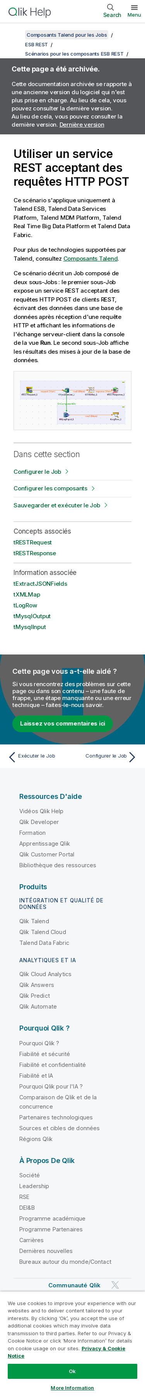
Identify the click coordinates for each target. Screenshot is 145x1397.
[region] (72, 1344)
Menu (134, 15)
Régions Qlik (36, 1139)
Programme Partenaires (51, 1229)
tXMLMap (27, 594)
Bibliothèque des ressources (57, 865)
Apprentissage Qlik (44, 843)
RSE (24, 1197)
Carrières (31, 1240)
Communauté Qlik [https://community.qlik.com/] (74, 1285)
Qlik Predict (34, 995)
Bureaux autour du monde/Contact (65, 1261)
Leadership (34, 1186)
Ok (72, 1371)
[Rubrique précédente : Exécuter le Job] (38, 757)
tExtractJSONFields (40, 583)
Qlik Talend (34, 921)
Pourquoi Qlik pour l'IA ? (51, 1086)
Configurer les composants (50, 488)
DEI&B (27, 1207)
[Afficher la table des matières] (15, 34)
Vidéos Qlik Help (41, 811)
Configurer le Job (37, 471)
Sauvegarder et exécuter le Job (57, 505)
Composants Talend (90, 258)
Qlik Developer (39, 822)
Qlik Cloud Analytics (45, 974)
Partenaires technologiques (56, 1117)
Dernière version (82, 124)
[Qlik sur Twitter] (115, 1285)
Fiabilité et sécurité (44, 1054)
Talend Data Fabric (44, 942)
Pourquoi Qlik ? (39, 1043)
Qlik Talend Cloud (42, 932)
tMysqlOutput (32, 616)
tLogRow (25, 605)
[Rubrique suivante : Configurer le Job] (106, 757)
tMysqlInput (30, 627)
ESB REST (36, 44)
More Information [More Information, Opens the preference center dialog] (72, 1388)
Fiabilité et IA (36, 1075)
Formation (32, 832)
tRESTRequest (33, 542)
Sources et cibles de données (59, 1128)
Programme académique (52, 1218)
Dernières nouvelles (46, 1251)
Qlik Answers (36, 985)
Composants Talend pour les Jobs (67, 35)
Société (29, 1175)
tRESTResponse (35, 553)
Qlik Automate (38, 1006)
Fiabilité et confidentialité (52, 1064)
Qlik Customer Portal (46, 854)
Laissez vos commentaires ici (62, 723)
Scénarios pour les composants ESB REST (74, 54)
